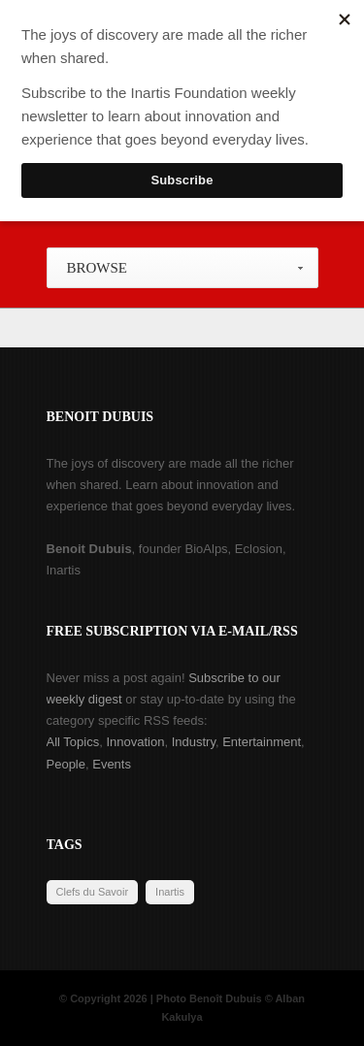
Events (111, 764)
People (66, 764)
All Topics (73, 742)
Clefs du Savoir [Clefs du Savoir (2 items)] (92, 892)
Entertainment (261, 742)
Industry (193, 742)
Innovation (135, 742)
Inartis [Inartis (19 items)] (169, 892)
